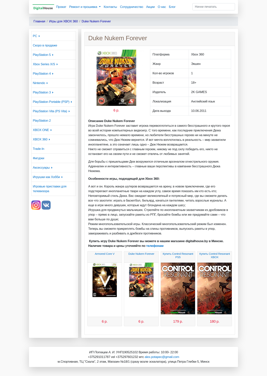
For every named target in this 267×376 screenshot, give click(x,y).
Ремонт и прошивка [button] (83, 7)
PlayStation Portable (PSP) (51, 102)
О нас (162, 7)
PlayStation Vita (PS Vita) (50, 111)
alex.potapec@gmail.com (162, 357)
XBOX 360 (40, 139)
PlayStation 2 (42, 120)
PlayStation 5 (42, 55)
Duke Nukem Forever (96, 21)
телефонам (154, 246)
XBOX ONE (41, 130)
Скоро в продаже (45, 45)
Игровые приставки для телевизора (49, 189)
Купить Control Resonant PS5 (178, 255)
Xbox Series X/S (44, 64)
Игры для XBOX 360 (63, 21)
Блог (172, 7)
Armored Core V (105, 253)
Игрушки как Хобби (46, 177)
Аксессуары (41, 167)
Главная (39, 21)
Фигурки (38, 158)
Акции (150, 7)
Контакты (110, 7)
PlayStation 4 (42, 73)
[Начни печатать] (213, 6)
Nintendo (39, 83)
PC (35, 36)
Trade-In (38, 149)
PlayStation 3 (42, 92)
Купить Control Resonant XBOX (214, 255)
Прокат (61, 7)
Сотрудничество (131, 7)
